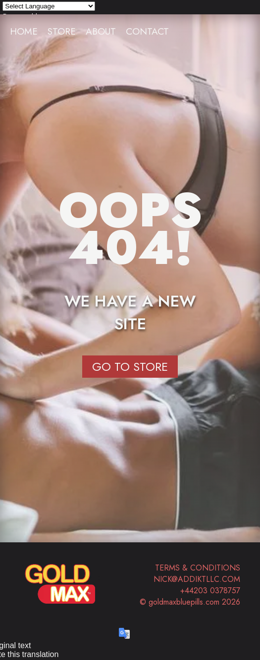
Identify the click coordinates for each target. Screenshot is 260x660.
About (101, 31)
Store (62, 31)
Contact (147, 31)
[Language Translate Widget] (48, 6)
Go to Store (130, 366)
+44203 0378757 (210, 590)
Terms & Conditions (197, 567)
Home (24, 31)
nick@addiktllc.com (197, 579)
